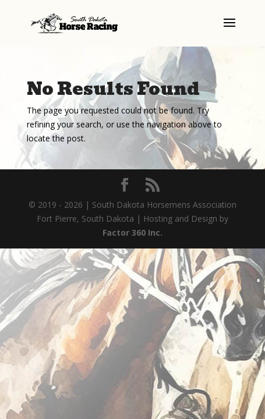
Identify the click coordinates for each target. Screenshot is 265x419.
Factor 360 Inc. (132, 232)
